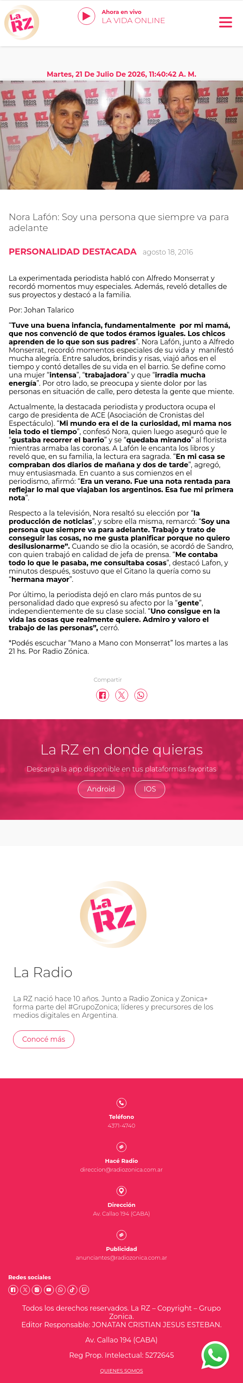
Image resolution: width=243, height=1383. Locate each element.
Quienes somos (121, 1371)
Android (101, 789)
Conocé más (43, 1039)
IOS (150, 789)
